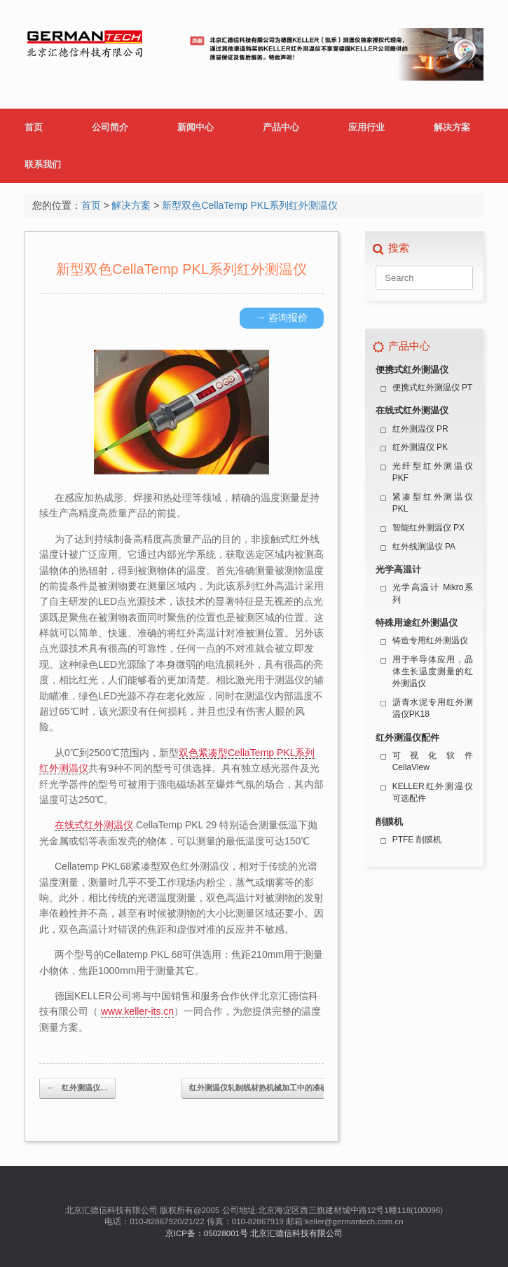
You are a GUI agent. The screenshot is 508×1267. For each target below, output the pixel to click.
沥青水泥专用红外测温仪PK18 (432, 708)
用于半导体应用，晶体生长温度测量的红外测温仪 (432, 671)
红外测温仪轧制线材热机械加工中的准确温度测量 (281, 1088)
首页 (34, 127)
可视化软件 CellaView (432, 761)
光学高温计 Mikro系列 (432, 593)
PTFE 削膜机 (416, 839)
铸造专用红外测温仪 (430, 640)
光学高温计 (398, 569)
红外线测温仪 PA (423, 547)
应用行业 (366, 127)
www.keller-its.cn (137, 1011)
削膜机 (389, 821)
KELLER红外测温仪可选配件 (432, 792)
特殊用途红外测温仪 (417, 622)
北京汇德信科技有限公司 (296, 1233)
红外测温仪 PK (420, 447)
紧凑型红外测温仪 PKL (432, 503)
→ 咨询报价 (282, 317)
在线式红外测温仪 (94, 824)
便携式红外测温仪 (412, 369)
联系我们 (43, 164)
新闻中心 (195, 127)
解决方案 (452, 127)
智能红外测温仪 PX (428, 528)
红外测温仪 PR (420, 429)
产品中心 (281, 127)
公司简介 (110, 127)
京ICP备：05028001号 (206, 1233)
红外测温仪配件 (407, 737)
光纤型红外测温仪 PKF (432, 472)
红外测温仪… (77, 1088)
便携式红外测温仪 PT (432, 387)
